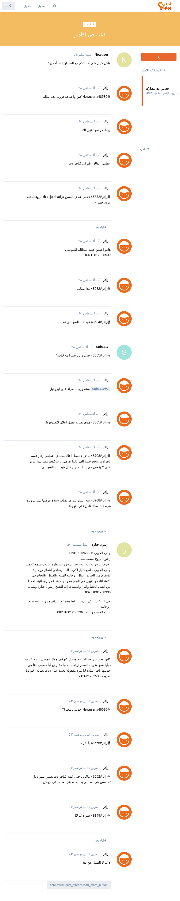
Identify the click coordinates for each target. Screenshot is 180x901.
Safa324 (98, 389)
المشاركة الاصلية (153, 70)
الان (145, 149)
